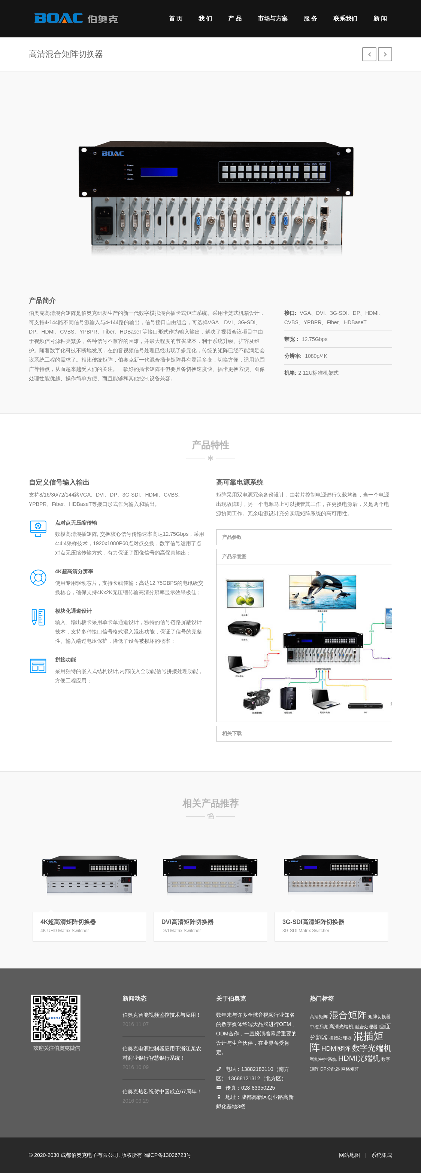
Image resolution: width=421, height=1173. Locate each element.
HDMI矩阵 (336, 1048)
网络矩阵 (350, 1069)
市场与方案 (273, 18)
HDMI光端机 (359, 1058)
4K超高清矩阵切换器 (68, 922)
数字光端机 (371, 1048)
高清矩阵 (319, 1016)
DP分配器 (330, 1069)
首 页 (175, 18)
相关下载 (232, 733)
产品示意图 (234, 556)
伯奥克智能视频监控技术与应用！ (161, 1015)
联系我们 (345, 18)
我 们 (205, 18)
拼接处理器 (340, 1038)
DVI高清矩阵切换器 (187, 922)
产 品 (235, 18)
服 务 (310, 18)
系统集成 (381, 1155)
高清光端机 (341, 1026)
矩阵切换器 (379, 1016)
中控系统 (319, 1026)
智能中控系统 (323, 1059)
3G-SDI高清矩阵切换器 (313, 922)
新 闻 (380, 18)
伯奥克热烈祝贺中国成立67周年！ (162, 1091)
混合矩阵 (348, 1015)
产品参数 (232, 537)
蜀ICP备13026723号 (168, 1155)
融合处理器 (366, 1026)
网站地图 (349, 1155)
